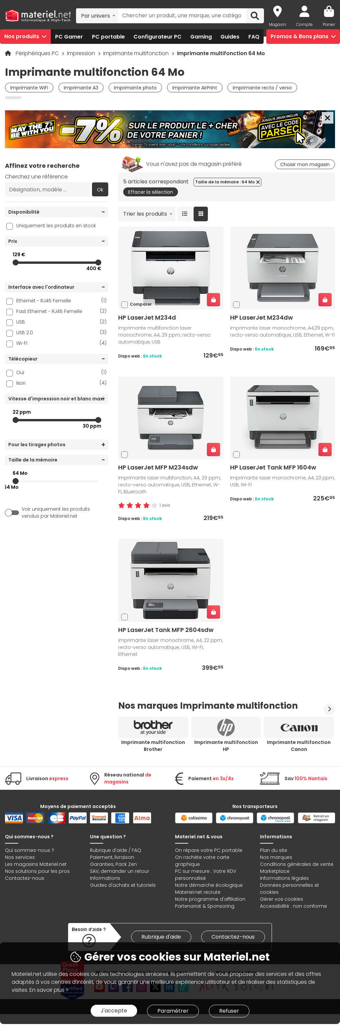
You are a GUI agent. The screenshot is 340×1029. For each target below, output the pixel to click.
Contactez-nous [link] (233, 937)
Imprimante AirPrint (194, 87)
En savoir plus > (49, 990)
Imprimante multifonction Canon (299, 746)
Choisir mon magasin (305, 164)
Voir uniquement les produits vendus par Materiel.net (56, 512)
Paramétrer (173, 1011)
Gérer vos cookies (281, 899)
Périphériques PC (38, 53)
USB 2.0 (61, 332)
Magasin (277, 24)
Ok (100, 189)
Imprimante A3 (81, 87)
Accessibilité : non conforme (293, 906)
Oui (61, 372)
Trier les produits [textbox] (145, 214)
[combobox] (97, 15)
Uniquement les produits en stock (56, 225)
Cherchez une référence (36, 176)
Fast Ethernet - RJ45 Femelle (61, 311)
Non (61, 382)
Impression (81, 53)
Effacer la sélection (150, 192)
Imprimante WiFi (29, 87)
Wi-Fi (61, 343)
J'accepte (114, 1010)
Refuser (229, 1011)
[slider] (16, 262)
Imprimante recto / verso (262, 87)
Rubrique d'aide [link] (161, 937)
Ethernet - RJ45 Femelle (61, 300)
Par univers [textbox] (95, 16)
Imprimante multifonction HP (226, 746)
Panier (329, 24)
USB (61, 321)
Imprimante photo (135, 87)
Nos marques (276, 857)
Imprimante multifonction (136, 53)
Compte (304, 24)
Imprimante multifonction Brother (153, 746)
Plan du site (273, 850)
